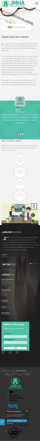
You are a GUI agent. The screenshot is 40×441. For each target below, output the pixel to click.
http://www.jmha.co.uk (8, 314)
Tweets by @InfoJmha (8, 269)
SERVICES (15, 373)
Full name (7, 333)
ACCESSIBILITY (9, 375)
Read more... (10, 423)
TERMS (19, 375)
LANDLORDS (24, 373)
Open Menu (36, 3)
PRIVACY (27, 375)
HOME (7, 373)
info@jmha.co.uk (6, 308)
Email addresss (9, 339)
